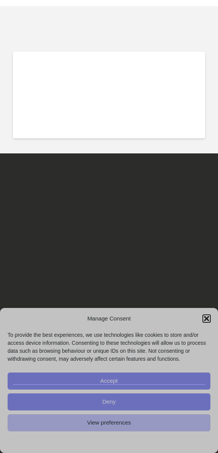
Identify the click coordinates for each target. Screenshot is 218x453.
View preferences (109, 422)
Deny (108, 401)
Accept (109, 380)
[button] (206, 318)
